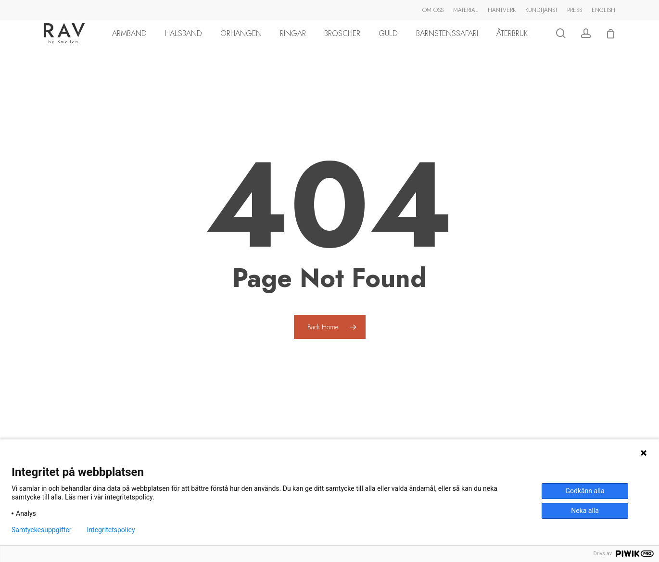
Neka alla (585, 510)
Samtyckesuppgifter (42, 530)
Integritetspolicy (111, 530)
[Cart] (617, 44)
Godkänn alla (584, 491)
